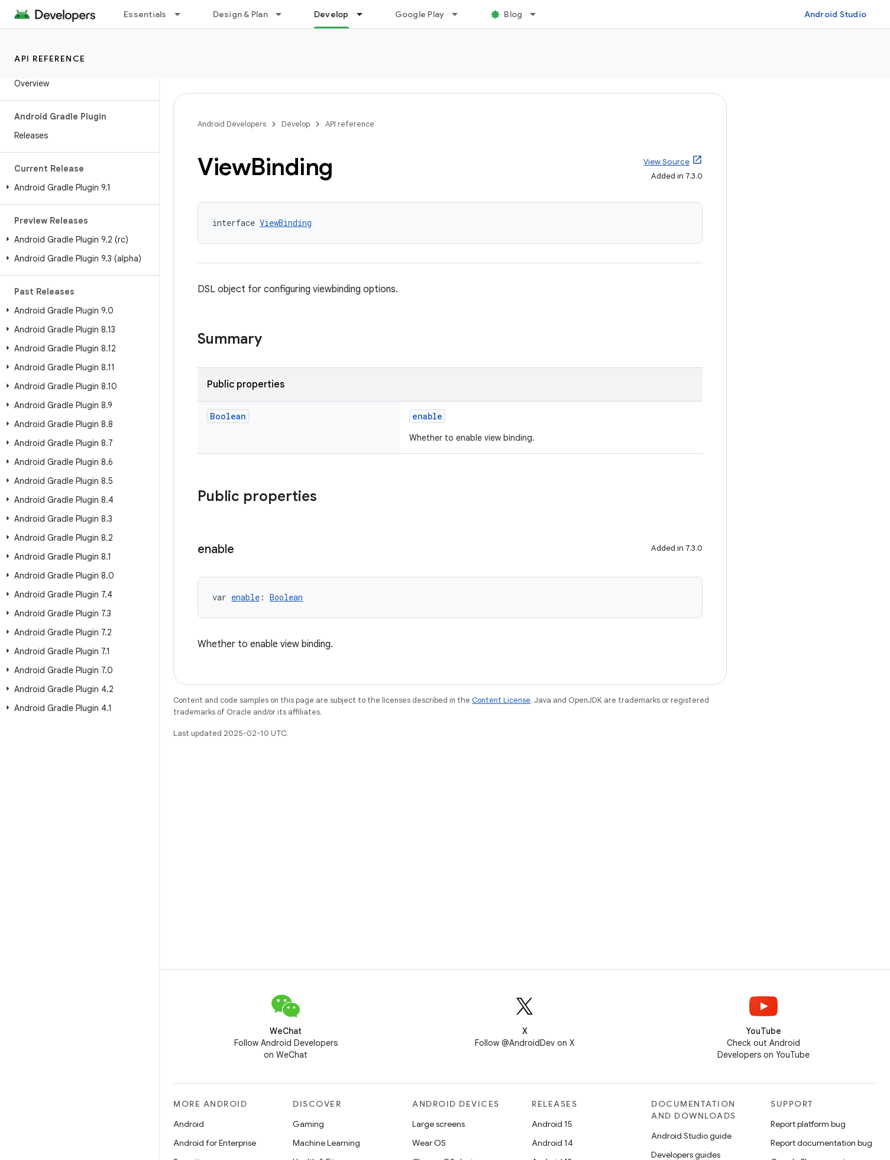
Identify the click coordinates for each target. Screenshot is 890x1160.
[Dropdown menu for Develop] (365, 14)
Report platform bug (808, 1124)
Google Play (420, 14)
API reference (50, 58)
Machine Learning (326, 1143)
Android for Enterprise (214, 1143)
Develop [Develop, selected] (331, 14)
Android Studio (835, 14)
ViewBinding (286, 222)
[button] (77, 187)
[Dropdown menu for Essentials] (183, 14)
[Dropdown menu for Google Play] (460, 14)
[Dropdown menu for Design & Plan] (284, 14)
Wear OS (429, 1143)
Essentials (145, 14)
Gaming (308, 1124)
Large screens (438, 1124)
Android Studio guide (691, 1135)
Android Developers (232, 124)
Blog (513, 14)
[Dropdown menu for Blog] (538, 14)
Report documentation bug (821, 1143)
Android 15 (552, 1124)
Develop (295, 124)
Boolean (228, 416)
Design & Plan (240, 14)
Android (188, 1124)
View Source (666, 162)
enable (427, 416)
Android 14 (552, 1143)
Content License (501, 700)
